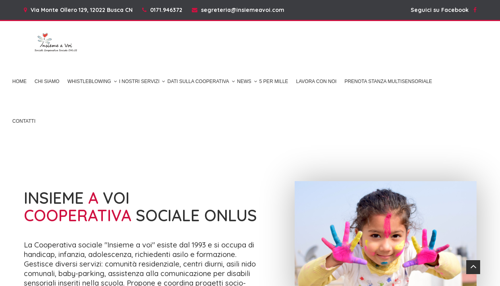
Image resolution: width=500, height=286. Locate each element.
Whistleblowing (89, 81)
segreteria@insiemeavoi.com (242, 10)
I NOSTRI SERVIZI (139, 81)
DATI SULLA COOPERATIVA (198, 81)
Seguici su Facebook (444, 10)
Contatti (23, 121)
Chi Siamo (47, 81)
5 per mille (273, 81)
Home (19, 81)
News (244, 81)
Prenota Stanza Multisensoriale (388, 81)
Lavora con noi (316, 81)
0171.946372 (166, 10)
